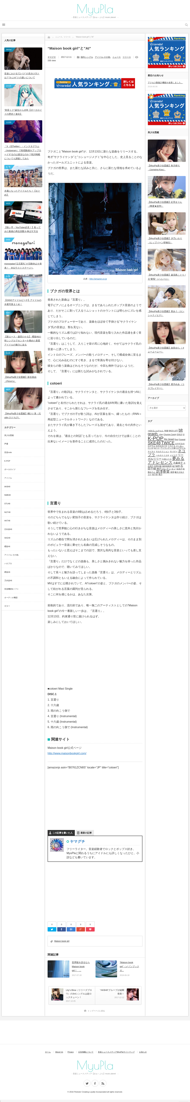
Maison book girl (61, 941)
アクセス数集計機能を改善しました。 (165, 82)
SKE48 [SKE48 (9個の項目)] (154, 442)
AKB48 (7, 487)
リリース (127, 57)
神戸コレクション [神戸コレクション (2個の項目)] (166, 468)
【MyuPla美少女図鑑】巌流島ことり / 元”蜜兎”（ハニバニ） (167, 277)
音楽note (8, 452)
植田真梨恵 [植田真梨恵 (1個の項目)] (167, 466)
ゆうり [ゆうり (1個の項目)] (157, 448)
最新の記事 (86, 833)
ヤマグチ (52, 57)
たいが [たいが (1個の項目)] (150, 448)
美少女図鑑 (9, 435)
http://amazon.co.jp (98, 279)
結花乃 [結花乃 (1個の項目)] (179, 469)
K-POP (7, 461)
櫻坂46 (7, 546)
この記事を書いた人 (62, 833)
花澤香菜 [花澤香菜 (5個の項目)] (163, 471)
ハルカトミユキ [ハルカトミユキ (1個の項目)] (162, 455)
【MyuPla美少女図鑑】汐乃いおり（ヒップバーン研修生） (165, 240)
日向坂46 (8, 529)
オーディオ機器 (11, 598)
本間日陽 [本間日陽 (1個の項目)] (158, 466)
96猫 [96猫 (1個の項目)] (166, 431)
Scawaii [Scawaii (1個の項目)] (182, 439)
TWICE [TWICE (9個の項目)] (167, 442)
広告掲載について (85, 1052)
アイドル (8, 478)
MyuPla (95, 9)
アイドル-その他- (103, 57)
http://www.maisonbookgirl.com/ (67, 753)
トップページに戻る (96, 1011)
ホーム (48, 1052)
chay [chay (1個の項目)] (161, 434)
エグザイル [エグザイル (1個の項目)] (181, 448)
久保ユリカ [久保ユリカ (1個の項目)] (167, 459)
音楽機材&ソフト (11, 589)
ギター (7, 606)
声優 (6, 444)
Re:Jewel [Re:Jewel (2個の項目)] (169, 439)
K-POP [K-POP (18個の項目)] (155, 438)
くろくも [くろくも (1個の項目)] (172, 446)
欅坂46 (7, 572)
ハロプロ (8, 563)
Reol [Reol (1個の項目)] (176, 439)
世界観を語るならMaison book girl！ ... (81, 966)
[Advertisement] (95, 123)
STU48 (7, 504)
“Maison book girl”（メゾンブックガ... (129, 966)
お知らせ (143, 1052)
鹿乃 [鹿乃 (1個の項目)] (160, 474)
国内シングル (87, 57)
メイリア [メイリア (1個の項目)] (173, 455)
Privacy (71, 1052)
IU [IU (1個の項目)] (183, 434)
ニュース (116, 57)
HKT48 (7, 521)
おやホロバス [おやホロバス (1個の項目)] (161, 446)
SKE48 (7, 538)
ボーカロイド (10, 469)
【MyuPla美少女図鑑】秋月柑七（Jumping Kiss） (164, 167)
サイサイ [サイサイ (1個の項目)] (151, 451)
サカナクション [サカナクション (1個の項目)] (162, 451)
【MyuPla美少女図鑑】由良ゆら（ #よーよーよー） (166, 350)
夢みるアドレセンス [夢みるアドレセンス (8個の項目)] (166, 460)
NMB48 (7, 495)
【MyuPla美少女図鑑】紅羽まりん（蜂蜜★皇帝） (165, 204)
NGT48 (7, 512)
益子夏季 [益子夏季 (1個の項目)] (176, 466)
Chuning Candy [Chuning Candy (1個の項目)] (170, 434)
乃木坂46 (8, 580)
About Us (59, 1052)
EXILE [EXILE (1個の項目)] (179, 434)
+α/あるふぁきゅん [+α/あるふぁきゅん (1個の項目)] (156, 431)
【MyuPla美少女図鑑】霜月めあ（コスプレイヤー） (166, 386)
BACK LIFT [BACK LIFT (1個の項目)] (173, 431)
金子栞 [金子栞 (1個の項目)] (155, 474)
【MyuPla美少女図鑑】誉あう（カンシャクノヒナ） (166, 313)
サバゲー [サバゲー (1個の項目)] (173, 451)
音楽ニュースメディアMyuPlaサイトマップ (116, 1052)
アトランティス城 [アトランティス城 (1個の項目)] (168, 448)
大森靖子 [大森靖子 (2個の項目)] (178, 462)
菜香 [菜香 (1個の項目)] (172, 472)
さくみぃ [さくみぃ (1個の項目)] (180, 446)
